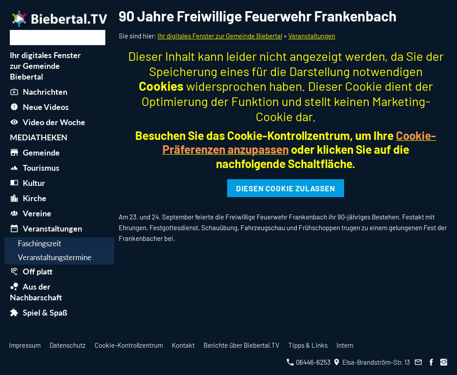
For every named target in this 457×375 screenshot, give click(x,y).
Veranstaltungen (311, 36)
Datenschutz (68, 345)
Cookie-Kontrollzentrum (129, 345)
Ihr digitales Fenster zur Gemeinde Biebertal (220, 36)
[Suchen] (57, 37)
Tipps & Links (308, 345)
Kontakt (183, 345)
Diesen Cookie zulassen (285, 188)
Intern (345, 345)
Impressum (25, 345)
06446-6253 (309, 362)
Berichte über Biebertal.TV (241, 345)
